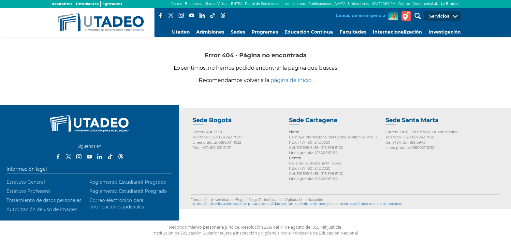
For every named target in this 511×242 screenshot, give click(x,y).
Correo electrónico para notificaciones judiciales (116, 203)
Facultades (353, 32)
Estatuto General (26, 182)
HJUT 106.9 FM (384, 4)
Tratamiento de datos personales (44, 200)
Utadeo (181, 32)
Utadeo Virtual (216, 4)
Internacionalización (397, 32)
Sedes (238, 32)
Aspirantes (62, 4)
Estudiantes (87, 4)
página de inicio (291, 80)
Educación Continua (309, 32)
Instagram (181, 15)
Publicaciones (320, 4)
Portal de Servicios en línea (267, 4)
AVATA (339, 4)
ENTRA (236, 4)
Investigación (445, 32)
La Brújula (449, 4)
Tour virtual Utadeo (406, 16)
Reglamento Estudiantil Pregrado (127, 182)
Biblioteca (193, 4)
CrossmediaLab (425, 4)
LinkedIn (202, 15)
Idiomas (299, 4)
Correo (176, 4)
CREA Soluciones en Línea (393, 16)
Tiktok (212, 15)
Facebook (160, 15)
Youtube (191, 15)
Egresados (112, 4)
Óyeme (404, 4)
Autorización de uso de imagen (42, 209)
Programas (265, 32)
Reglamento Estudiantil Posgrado (128, 191)
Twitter (170, 15)
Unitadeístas (358, 4)
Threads (223, 15)
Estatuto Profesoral (29, 191)
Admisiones (210, 32)
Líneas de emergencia (360, 15)
